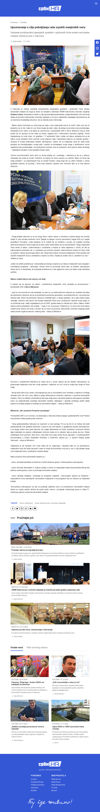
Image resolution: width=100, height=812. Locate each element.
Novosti (54, 790)
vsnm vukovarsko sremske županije (50, 503)
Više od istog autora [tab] (37, 647)
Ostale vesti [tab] (17, 647)
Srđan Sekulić (18, 559)
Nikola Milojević (59, 694)
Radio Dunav (55, 782)
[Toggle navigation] (96, 3)
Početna (14, 22)
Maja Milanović (18, 599)
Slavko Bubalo (17, 41)
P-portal (54, 788)
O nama (34, 779)
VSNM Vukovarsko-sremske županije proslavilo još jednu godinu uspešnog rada (45, 590)
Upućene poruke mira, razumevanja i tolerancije (32, 630)
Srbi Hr (57, 743)
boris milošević (26, 503)
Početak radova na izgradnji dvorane (27, 550)
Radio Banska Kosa (58, 785)
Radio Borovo (56, 779)
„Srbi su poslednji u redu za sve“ (66, 682)
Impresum (34, 788)
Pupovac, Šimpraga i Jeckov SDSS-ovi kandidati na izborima (27, 683)
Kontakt (34, 790)
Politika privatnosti (37, 785)
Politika (23, 22)
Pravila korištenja (37, 782)
